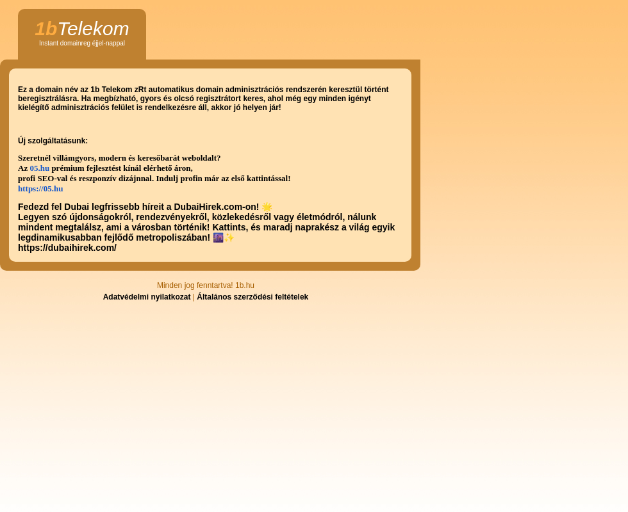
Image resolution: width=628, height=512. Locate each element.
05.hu (39, 168)
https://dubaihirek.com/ (67, 248)
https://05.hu (40, 188)
